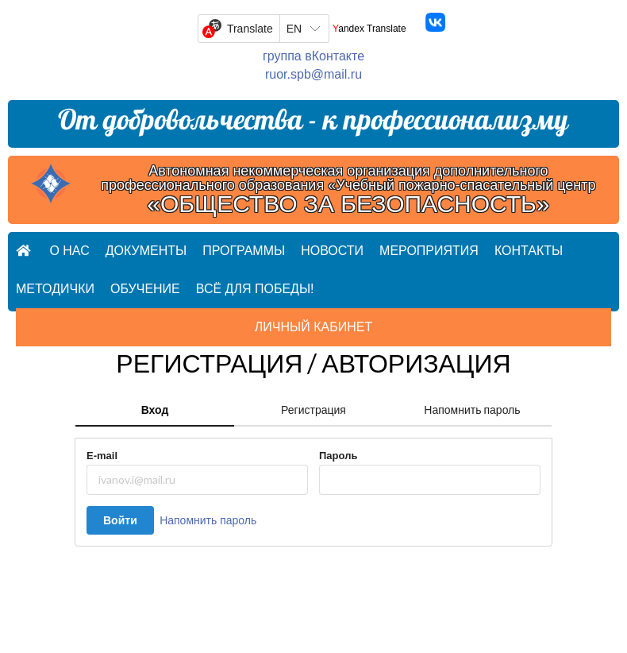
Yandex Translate (369, 28)
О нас (69, 250)
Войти (120, 520)
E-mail (102, 456)
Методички (55, 289)
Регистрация (313, 409)
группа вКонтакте (313, 56)
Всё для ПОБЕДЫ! (255, 289)
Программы (243, 250)
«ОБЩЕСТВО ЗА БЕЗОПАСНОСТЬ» (348, 204)
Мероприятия (429, 250)
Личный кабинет (313, 327)
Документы (146, 250)
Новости (332, 250)
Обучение (145, 289)
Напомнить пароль (472, 409)
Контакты (528, 250)
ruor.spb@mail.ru (313, 74)
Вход (155, 409)
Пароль (338, 456)
